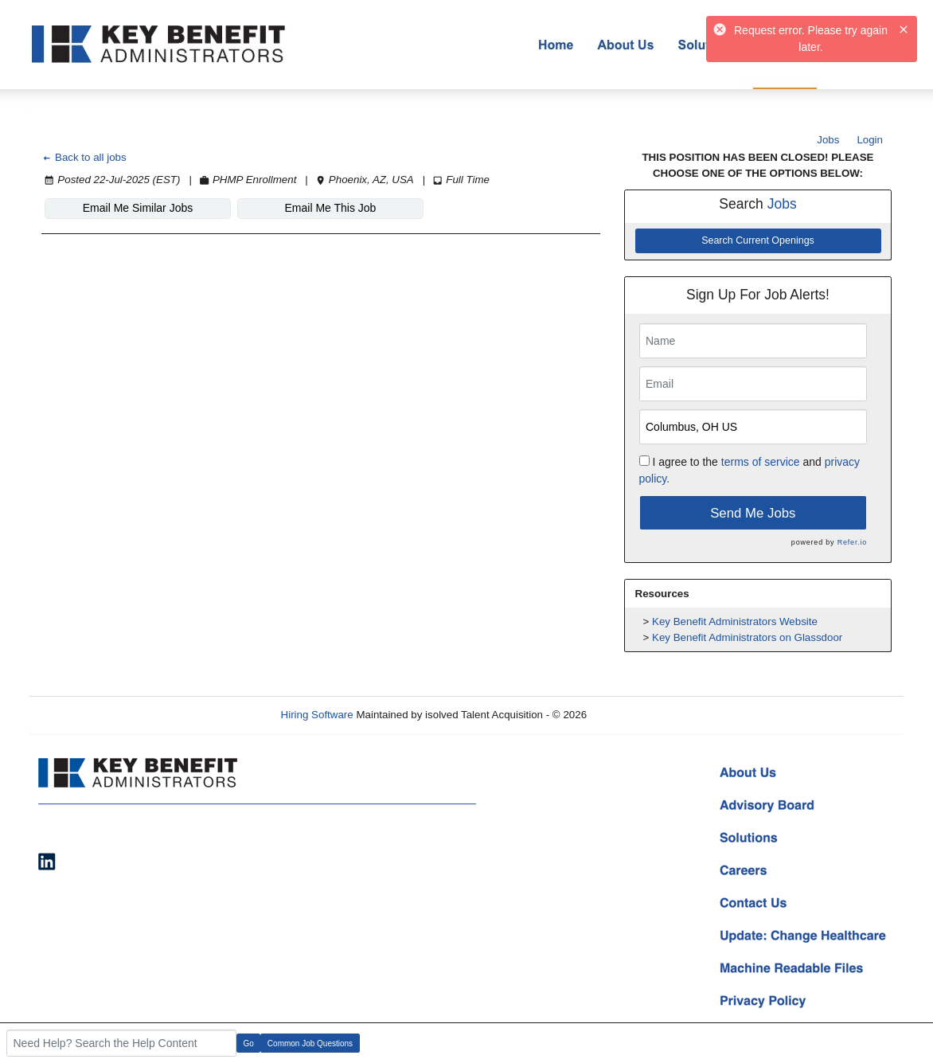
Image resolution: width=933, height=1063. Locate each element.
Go (249, 1043)
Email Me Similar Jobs (138, 207)
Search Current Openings (757, 240)
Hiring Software (317, 715)
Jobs (828, 140)
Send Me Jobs (752, 513)
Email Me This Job (331, 207)
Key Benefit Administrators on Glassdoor (747, 637)
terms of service (760, 461)
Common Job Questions (310, 1043)
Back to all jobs (84, 157)
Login (870, 140)
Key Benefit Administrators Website (735, 621)
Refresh (634, 715)
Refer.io (852, 542)
